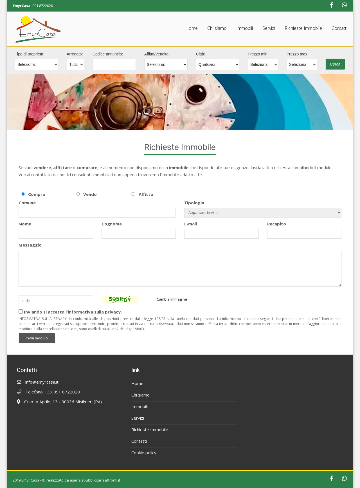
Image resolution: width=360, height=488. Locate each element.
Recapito (276, 224)
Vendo (90, 194)
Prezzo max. (298, 54)
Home (191, 28)
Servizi (268, 28)
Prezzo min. (258, 54)
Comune (27, 202)
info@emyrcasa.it (41, 382)
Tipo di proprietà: (29, 54)
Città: (200, 54)
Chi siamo (217, 28)
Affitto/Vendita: (157, 54)
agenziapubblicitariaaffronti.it (95, 480)
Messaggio (30, 245)
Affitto (146, 194)
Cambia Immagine (172, 299)
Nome (25, 224)
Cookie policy (143, 452)
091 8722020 (42, 5)
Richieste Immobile (303, 28)
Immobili (244, 28)
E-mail (190, 224)
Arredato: (75, 54)
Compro (36, 194)
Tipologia (194, 202)
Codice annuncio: (108, 54)
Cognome (112, 224)
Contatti (339, 28)
